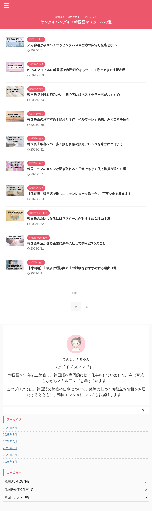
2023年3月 (10, 452)
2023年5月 (10, 438)
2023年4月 (10, 445)
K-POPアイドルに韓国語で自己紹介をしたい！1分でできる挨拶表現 (79, 70)
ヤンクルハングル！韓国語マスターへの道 (76, 22)
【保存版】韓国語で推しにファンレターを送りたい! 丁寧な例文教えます (82, 196)
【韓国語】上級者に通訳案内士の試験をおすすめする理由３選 (74, 272)
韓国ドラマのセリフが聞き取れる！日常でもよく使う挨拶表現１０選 (79, 171)
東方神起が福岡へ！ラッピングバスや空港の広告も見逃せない (74, 45)
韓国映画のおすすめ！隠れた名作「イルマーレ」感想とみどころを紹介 (81, 121)
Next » (77, 296)
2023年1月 (10, 465)
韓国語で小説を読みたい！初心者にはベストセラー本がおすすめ (76, 96)
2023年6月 (10, 431)
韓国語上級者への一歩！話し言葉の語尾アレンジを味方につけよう (78, 146)
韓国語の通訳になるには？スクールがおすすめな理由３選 (71, 221)
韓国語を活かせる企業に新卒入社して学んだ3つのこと (68, 247)
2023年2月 (10, 458)
